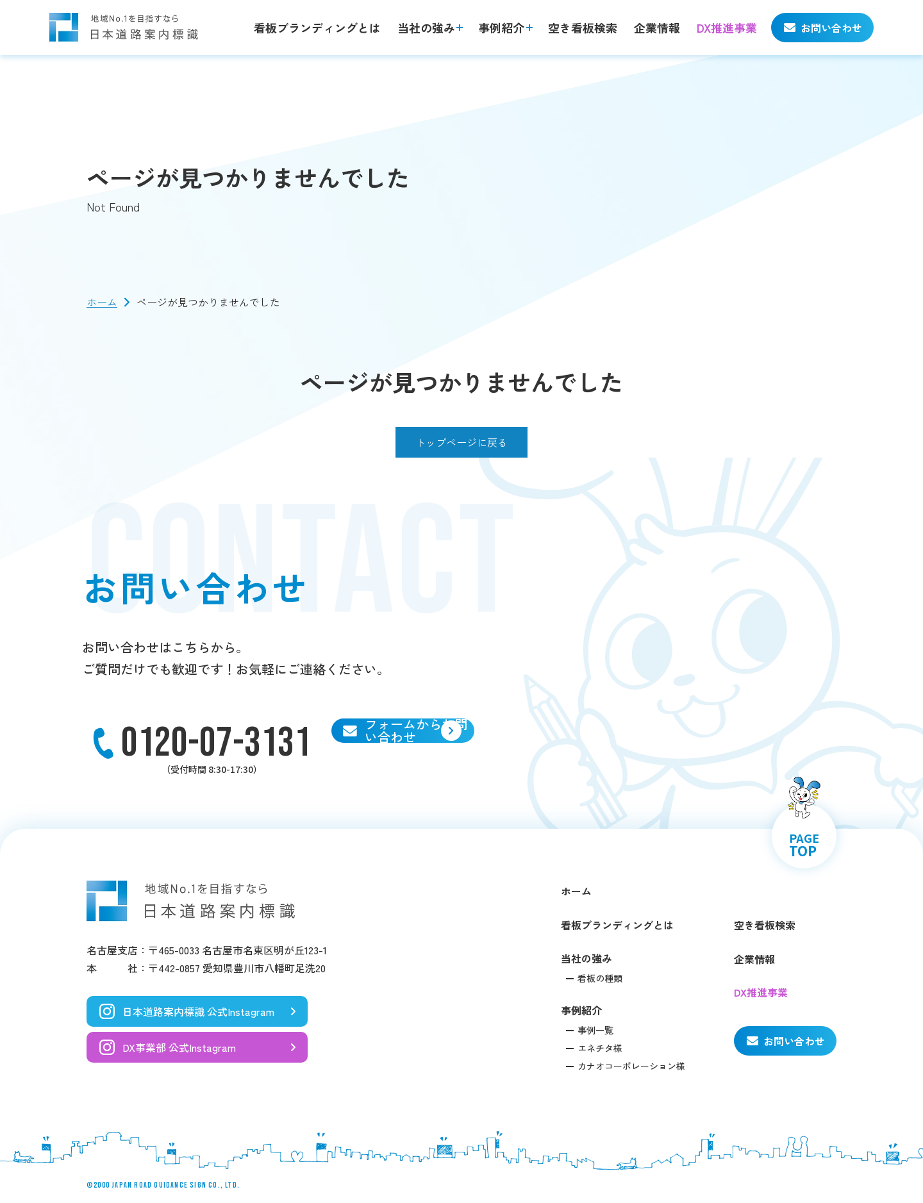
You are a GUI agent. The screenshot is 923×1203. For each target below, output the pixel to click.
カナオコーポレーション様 (631, 1065)
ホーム (102, 302)
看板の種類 (600, 978)
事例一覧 (595, 1030)
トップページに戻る (461, 442)
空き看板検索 (582, 27)
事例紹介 (501, 27)
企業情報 (657, 27)
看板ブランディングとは (317, 27)
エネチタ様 (600, 1047)
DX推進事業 (727, 27)
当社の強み (426, 27)
